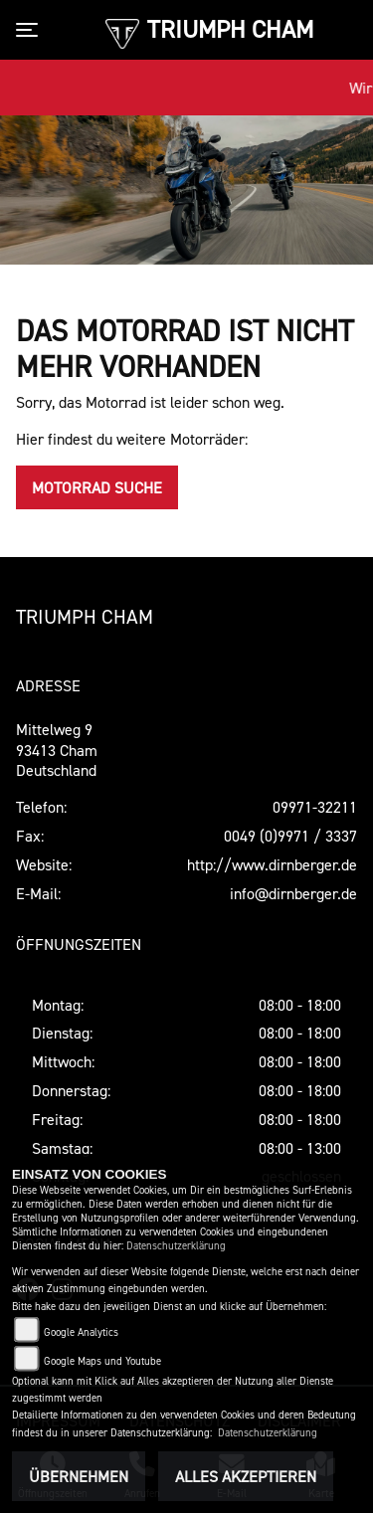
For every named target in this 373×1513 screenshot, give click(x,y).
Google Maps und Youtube (102, 1361)
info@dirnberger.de (293, 893)
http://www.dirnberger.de (272, 864)
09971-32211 (315, 807)
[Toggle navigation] (31, 30)
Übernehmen (78, 1476)
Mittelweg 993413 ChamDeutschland (56, 750)
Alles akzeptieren (245, 1476)
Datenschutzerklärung (176, 1245)
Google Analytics (81, 1332)
